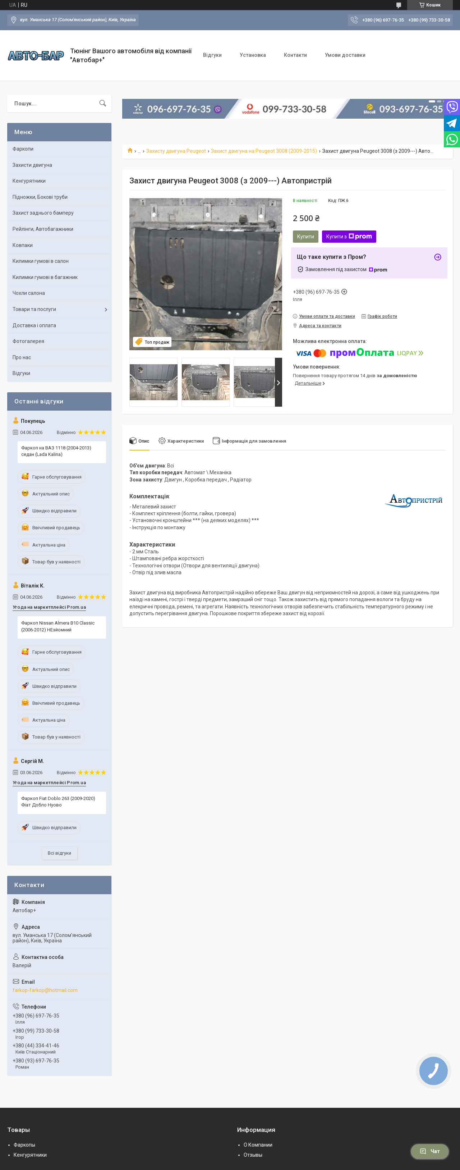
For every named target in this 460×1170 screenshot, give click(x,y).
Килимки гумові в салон (41, 261)
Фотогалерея (28, 341)
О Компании (258, 1145)
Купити (305, 236)
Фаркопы (24, 1145)
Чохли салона (29, 293)
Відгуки (212, 55)
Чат (430, 1151)
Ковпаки (23, 245)
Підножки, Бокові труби (40, 197)
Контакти (295, 55)
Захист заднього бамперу (43, 213)
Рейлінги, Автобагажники (43, 229)
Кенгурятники (29, 181)
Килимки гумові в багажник (45, 277)
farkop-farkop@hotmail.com (45, 990)
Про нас (22, 357)
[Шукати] (102, 103)
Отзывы (253, 1155)
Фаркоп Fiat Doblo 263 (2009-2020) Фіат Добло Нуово (58, 802)
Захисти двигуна (32, 165)
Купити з (349, 236)
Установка (253, 55)
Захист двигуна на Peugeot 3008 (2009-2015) (264, 151)
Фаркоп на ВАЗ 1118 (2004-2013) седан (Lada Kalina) (56, 451)
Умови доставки (345, 55)
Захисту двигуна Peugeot (176, 151)
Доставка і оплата (34, 325)
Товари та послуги (34, 309)
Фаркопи (23, 149)
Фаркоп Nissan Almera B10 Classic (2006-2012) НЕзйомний (58, 626)
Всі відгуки (59, 853)
